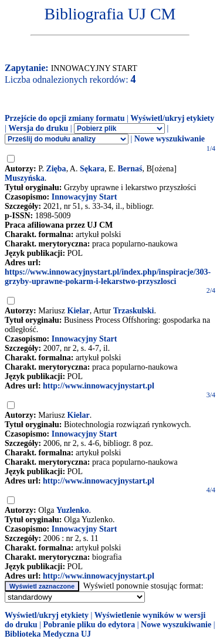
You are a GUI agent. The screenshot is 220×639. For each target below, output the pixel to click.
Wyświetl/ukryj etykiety (172, 118)
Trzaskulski (133, 310)
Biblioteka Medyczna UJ (48, 634)
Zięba (56, 168)
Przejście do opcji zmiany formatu (65, 118)
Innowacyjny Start (84, 196)
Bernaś (130, 168)
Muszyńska (25, 178)
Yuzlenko (72, 510)
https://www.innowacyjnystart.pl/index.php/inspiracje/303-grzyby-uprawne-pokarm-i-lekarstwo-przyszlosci (108, 277)
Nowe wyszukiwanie (169, 138)
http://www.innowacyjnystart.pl (98, 385)
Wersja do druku (38, 128)
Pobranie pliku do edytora (89, 624)
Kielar (78, 310)
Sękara (92, 168)
